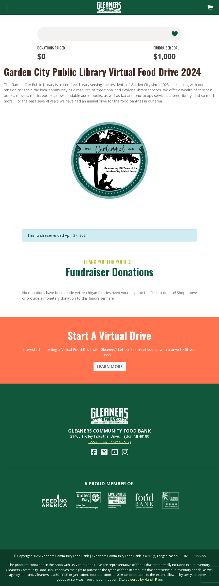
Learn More (109, 366)
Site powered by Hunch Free (140, 579)
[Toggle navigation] (8, 7)
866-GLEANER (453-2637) (109, 441)
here (110, 298)
